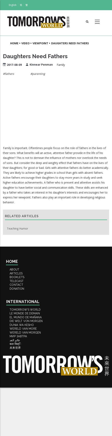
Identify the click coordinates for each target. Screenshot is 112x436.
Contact (19, 297)
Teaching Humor (17, 228)
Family (61, 65)
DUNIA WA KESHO (25, 354)
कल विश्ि (18, 388)
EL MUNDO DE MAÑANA (29, 341)
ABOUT (17, 271)
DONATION (19, 304)
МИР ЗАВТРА (21, 374)
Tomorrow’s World (28, 328)
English (12, 5)
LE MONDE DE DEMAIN (28, 334)
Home (14, 43)
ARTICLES (19, 277)
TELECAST (19, 291)
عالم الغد (18, 381)
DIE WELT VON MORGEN (29, 348)
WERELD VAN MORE (26, 361)
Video (25, 43)
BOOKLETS (20, 284)
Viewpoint (40, 43)
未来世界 (18, 394)
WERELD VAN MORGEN (29, 368)
